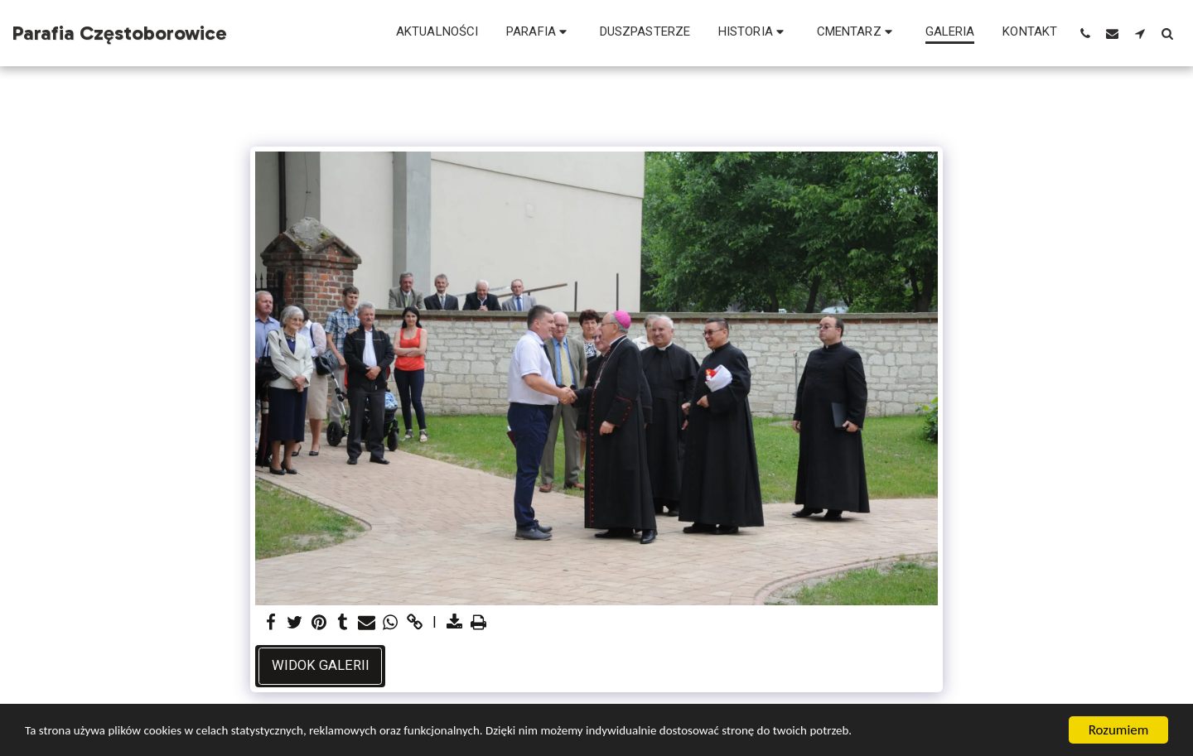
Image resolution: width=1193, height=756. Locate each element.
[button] (539, 33)
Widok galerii (320, 665)
